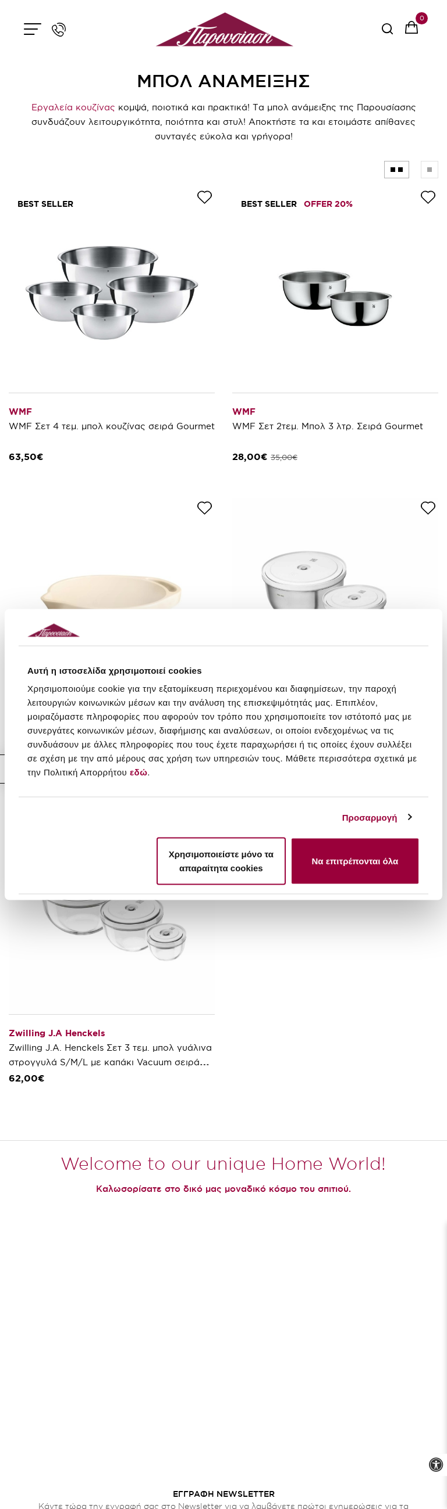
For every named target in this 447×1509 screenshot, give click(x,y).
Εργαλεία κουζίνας (73, 107)
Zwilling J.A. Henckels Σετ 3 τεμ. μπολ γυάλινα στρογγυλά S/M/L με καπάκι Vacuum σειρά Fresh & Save (110, 1062)
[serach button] (387, 33)
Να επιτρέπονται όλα (354, 861)
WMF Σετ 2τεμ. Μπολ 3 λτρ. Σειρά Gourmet (327, 426)
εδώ (138, 772)
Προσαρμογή (370, 817)
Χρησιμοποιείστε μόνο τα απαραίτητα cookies (221, 861)
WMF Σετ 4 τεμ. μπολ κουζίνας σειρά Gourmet (112, 426)
